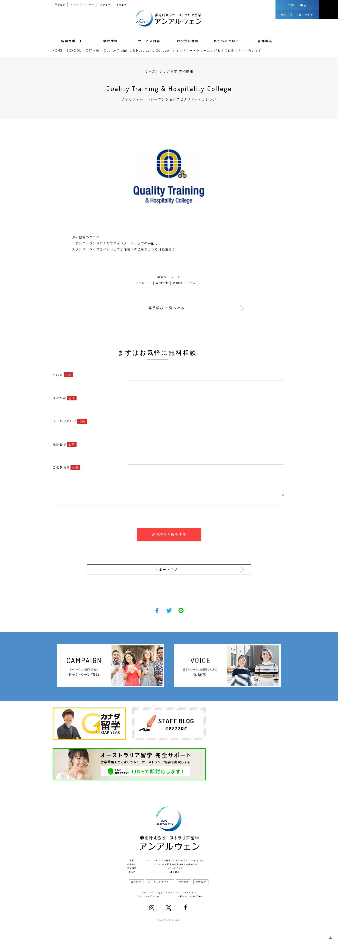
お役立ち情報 (188, 41)
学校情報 (110, 41)
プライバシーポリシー (147, 895)
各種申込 (265, 41)
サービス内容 (149, 41)
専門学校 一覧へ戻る (168, 308)
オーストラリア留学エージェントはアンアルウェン (169, 891)
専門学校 (162, 283)
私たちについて (226, 41)
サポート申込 (297, 5)
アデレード (143, 283)
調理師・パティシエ (187, 283)
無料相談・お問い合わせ (297, 14)
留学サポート (72, 41)
